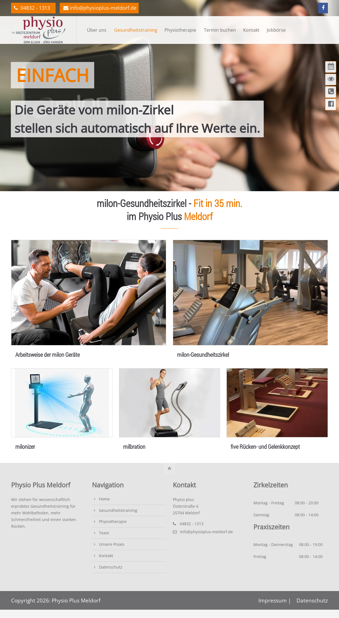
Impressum (273, 600)
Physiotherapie (113, 521)
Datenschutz (110, 567)
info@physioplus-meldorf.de (99, 7)
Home (104, 499)
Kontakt (106, 555)
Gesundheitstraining (118, 510)
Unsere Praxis (111, 544)
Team (104, 532)
